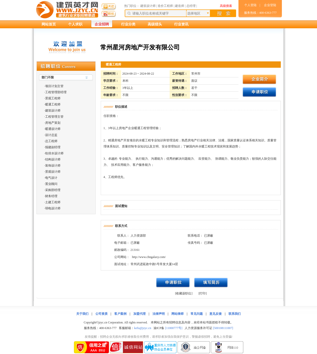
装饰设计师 (52, 165)
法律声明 (159, 314)
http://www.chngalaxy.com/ (149, 257)
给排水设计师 (54, 153)
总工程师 (51, 141)
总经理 (191, 6)
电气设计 (51, 178)
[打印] (203, 293)
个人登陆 (250, 5)
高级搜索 (226, 6)
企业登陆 (270, 5)
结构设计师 (52, 159)
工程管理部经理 (56, 92)
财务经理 (51, 196)
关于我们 (82, 314)
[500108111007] (223, 328)
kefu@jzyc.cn (142, 328)
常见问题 (197, 314)
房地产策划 (52, 123)
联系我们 (235, 314)
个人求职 (75, 24)
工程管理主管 (54, 116)
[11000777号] (173, 328)
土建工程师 (52, 202)
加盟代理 (139, 314)
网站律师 (177, 314)
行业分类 (128, 24)
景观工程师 (52, 98)
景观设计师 (52, 171)
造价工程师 (165, 6)
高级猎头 (155, 24)
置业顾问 (51, 184)
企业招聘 (102, 24)
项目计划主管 (54, 86)
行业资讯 (181, 24)
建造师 (179, 6)
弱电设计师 (52, 208)
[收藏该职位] (184, 293)
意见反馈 (215, 314)
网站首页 (49, 24)
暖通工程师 (52, 104)
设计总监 (51, 135)
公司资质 (101, 314)
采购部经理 (52, 190)
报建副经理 (52, 147)
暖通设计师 (52, 129)
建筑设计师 (148, 6)
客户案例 (120, 314)
